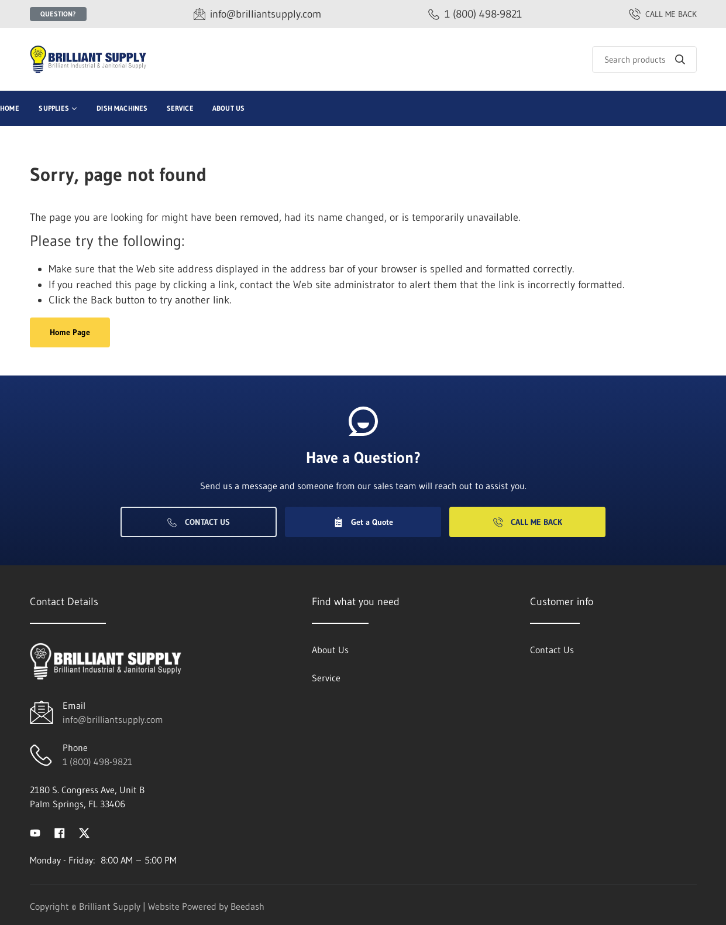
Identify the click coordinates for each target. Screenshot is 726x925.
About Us (228, 108)
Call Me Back (527, 522)
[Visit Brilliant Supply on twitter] (84, 832)
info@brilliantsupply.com (113, 719)
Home (9, 108)
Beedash (247, 906)
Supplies (53, 108)
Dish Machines (122, 108)
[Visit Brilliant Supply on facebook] (59, 832)
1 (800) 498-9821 (97, 761)
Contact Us (198, 522)
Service (180, 108)
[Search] (644, 59)
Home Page (70, 332)
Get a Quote (363, 522)
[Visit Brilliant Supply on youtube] (35, 832)
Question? (58, 13)
